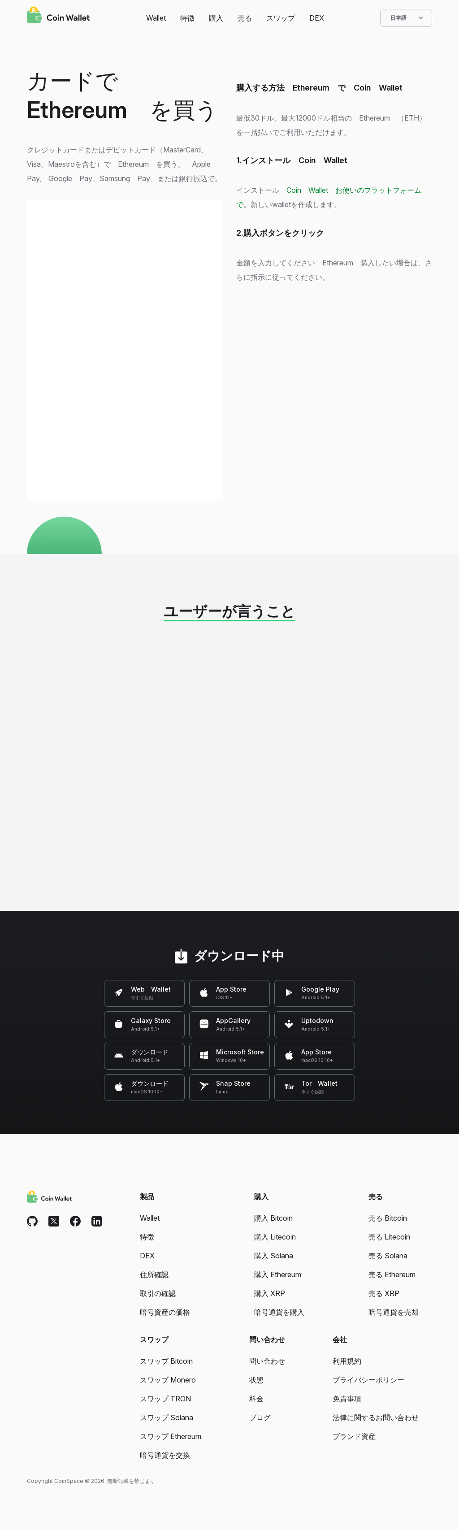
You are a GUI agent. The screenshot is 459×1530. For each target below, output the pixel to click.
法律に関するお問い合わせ (376, 1417)
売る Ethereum (392, 1274)
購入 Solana (273, 1255)
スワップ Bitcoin (166, 1361)
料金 (256, 1398)
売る (245, 17)
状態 (256, 1379)
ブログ (260, 1417)
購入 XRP (269, 1293)
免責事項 (347, 1398)
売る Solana (387, 1255)
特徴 (187, 17)
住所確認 (154, 1274)
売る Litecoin (389, 1236)
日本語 (406, 17)
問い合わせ (267, 1361)
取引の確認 (158, 1293)
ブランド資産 (354, 1436)
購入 (216, 17)
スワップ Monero (168, 1379)
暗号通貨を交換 (165, 1455)
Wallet (156, 17)
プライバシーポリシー (368, 1379)
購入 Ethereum (277, 1274)
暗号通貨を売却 (393, 1312)
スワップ (280, 17)
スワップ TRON (165, 1398)
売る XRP (383, 1293)
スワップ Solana (166, 1417)
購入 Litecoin (275, 1236)
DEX (316, 17)
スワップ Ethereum (170, 1436)
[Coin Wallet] (58, 16)
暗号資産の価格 (165, 1312)
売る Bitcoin (387, 1218)
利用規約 (347, 1361)
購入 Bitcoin (273, 1218)
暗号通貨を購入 (279, 1312)
